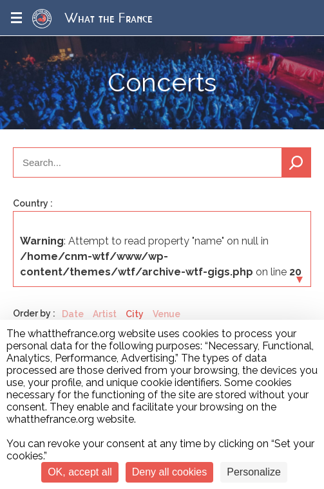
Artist (105, 314)
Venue (166, 314)
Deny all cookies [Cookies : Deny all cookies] (169, 471)
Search (296, 162)
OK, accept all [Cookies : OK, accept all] (80, 471)
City (135, 314)
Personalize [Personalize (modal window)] (254, 471)
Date (73, 314)
